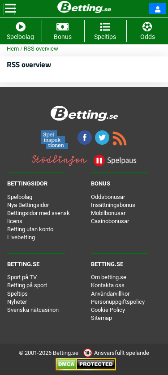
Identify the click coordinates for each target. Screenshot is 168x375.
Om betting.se (108, 277)
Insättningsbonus (113, 205)
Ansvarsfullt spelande (116, 352)
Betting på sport (27, 285)
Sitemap (101, 318)
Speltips (17, 293)
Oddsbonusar (108, 197)
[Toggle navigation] (10, 8)
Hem (13, 48)
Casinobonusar (110, 221)
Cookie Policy (108, 309)
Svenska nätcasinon (33, 309)
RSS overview (41, 48)
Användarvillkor (110, 293)
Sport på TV (22, 277)
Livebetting (21, 237)
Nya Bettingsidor (28, 205)
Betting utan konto (30, 229)
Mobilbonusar (108, 213)
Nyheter (17, 301)
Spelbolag (19, 197)
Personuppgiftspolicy (118, 301)
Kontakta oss (108, 285)
